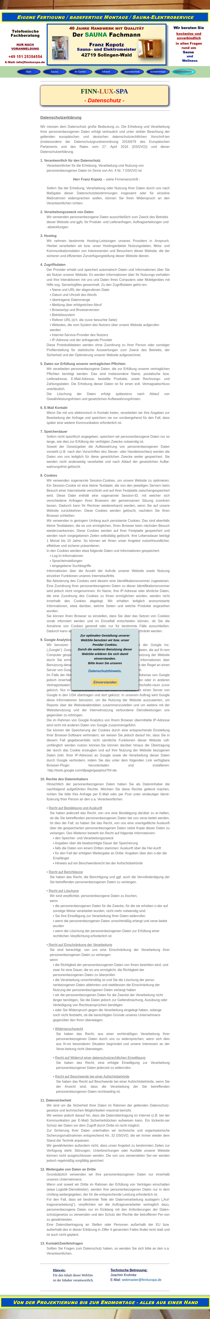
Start (28, 71)
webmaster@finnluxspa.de (141, 1280)
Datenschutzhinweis (104, 671)
